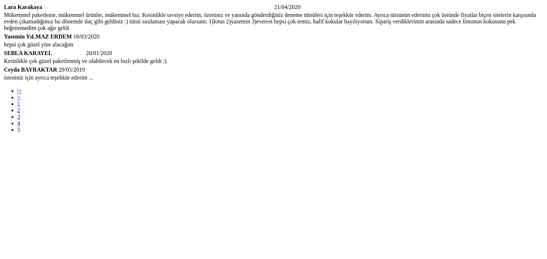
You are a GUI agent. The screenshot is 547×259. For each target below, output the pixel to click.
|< (19, 91)
